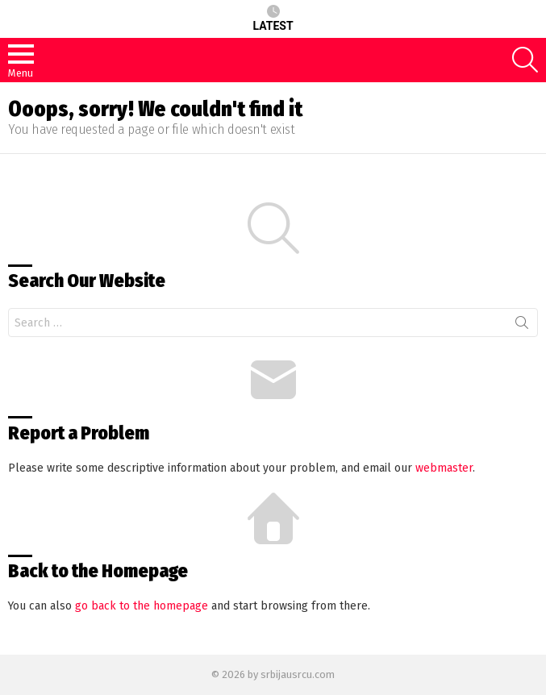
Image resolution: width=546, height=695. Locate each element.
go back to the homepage (141, 606)
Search (522, 325)
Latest (272, 18)
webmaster (444, 468)
